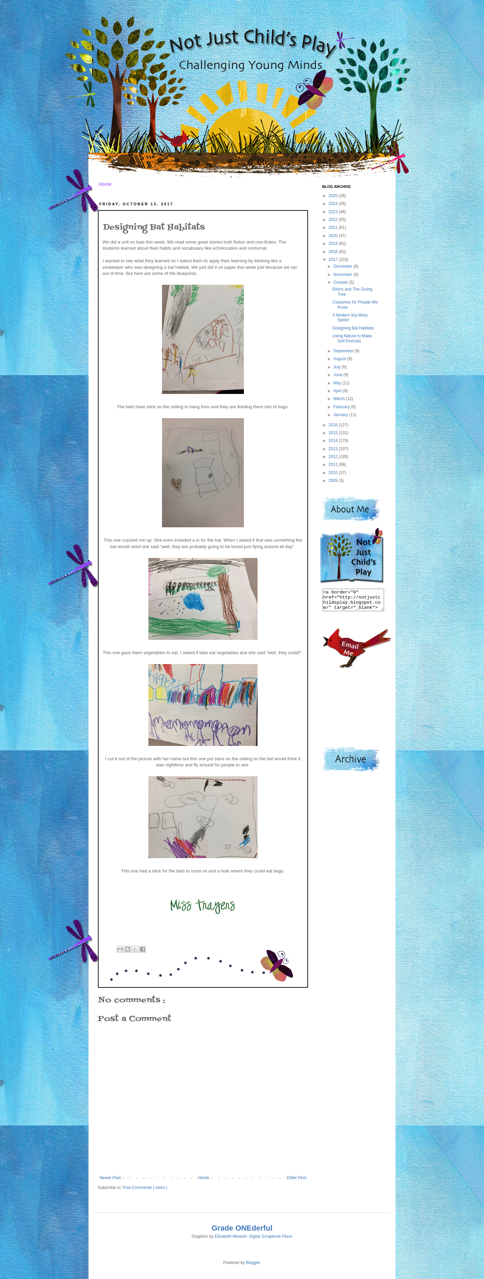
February (342, 407)
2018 (333, 251)
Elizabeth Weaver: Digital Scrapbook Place (253, 1236)
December (343, 266)
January (341, 414)
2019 (333, 243)
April (337, 390)
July (337, 367)
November (343, 274)
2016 (333, 425)
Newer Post (110, 1177)
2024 (333, 203)
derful (262, 1228)
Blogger (253, 1262)
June (338, 374)
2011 (333, 464)
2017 (333, 259)
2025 (333, 195)
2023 (333, 211)
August (340, 358)
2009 (333, 480)
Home (105, 184)
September (343, 351)
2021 (333, 227)
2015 (333, 432)
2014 (333, 440)
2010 (333, 472)
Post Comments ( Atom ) (145, 1187)
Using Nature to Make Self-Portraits (352, 338)
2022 (333, 219)
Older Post (296, 1177)
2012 (333, 456)
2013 (333, 448)
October (341, 282)
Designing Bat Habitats (353, 328)
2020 (333, 235)
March (339, 398)
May (337, 383)
